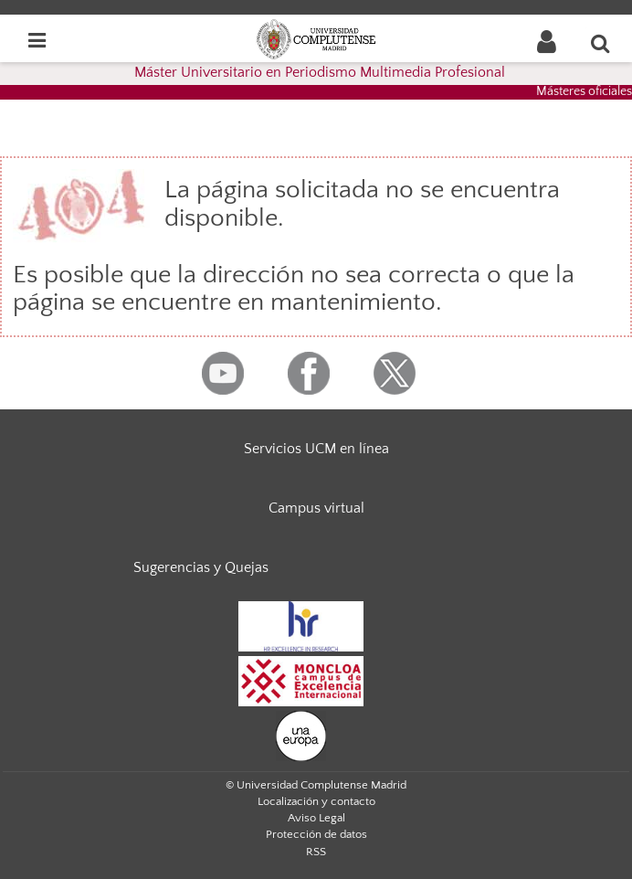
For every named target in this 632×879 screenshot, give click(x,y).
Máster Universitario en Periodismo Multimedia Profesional (319, 72)
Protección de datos (316, 834)
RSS (316, 851)
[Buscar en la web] (600, 42)
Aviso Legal (316, 817)
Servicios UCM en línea (316, 448)
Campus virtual (316, 508)
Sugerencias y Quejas (201, 567)
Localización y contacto (316, 801)
